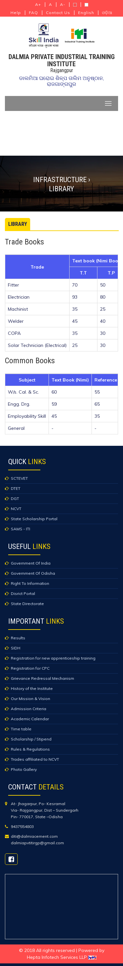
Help (15, 12)
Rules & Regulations (30, 749)
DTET (15, 488)
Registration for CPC (30, 668)
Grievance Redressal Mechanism (42, 678)
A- (62, 4)
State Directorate (27, 603)
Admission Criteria (28, 708)
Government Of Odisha (33, 573)
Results (18, 637)
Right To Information (30, 583)
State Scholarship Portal (34, 518)
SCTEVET (19, 478)
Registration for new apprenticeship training (53, 658)
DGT (15, 498)
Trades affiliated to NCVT (35, 759)
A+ (38, 4)
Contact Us (58, 12)
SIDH (15, 648)
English (86, 12)
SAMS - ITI (20, 528)
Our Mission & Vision (30, 698)
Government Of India (31, 563)
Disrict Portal (23, 593)
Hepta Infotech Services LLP (61, 957)
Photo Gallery (24, 769)
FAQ (33, 12)
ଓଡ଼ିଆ (107, 12)
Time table (21, 728)
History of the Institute (32, 688)
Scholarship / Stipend (31, 739)
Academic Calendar (30, 718)
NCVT (16, 508)
